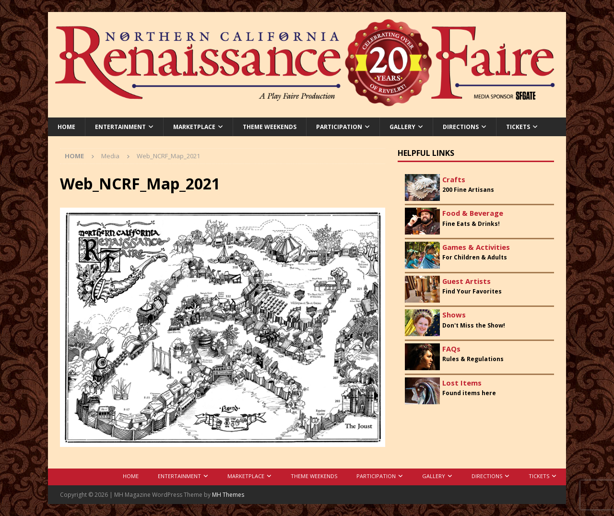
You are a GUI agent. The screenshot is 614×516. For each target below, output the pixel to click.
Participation (339, 127)
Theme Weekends (269, 127)
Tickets (518, 127)
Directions (461, 127)
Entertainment (120, 127)
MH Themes (228, 495)
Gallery (402, 127)
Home (66, 127)
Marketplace (194, 127)
